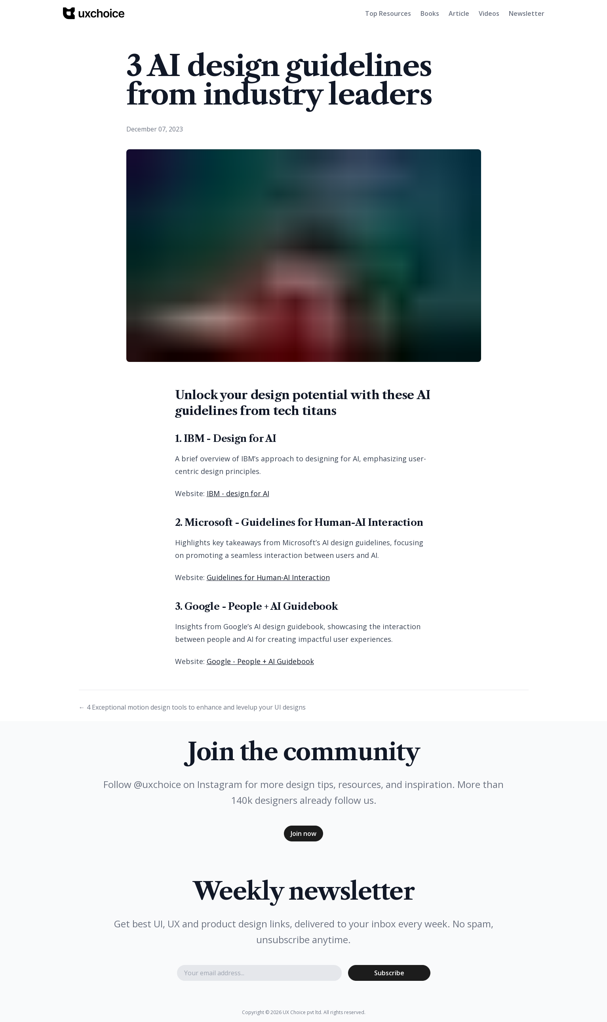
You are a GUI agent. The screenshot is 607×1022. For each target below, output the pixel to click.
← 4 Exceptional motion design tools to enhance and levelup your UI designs (192, 707)
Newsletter (526, 13)
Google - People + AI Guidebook (260, 661)
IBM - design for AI (238, 493)
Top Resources (388, 13)
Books (430, 13)
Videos (489, 13)
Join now (303, 833)
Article (459, 13)
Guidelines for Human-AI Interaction (268, 577)
